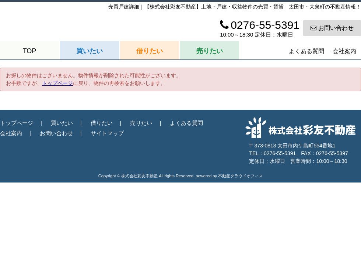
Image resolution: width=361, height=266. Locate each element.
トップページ (57, 83)
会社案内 (344, 51)
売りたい (209, 51)
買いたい (89, 51)
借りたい (149, 51)
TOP (29, 51)
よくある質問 (306, 51)
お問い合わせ (332, 28)
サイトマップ (107, 133)
